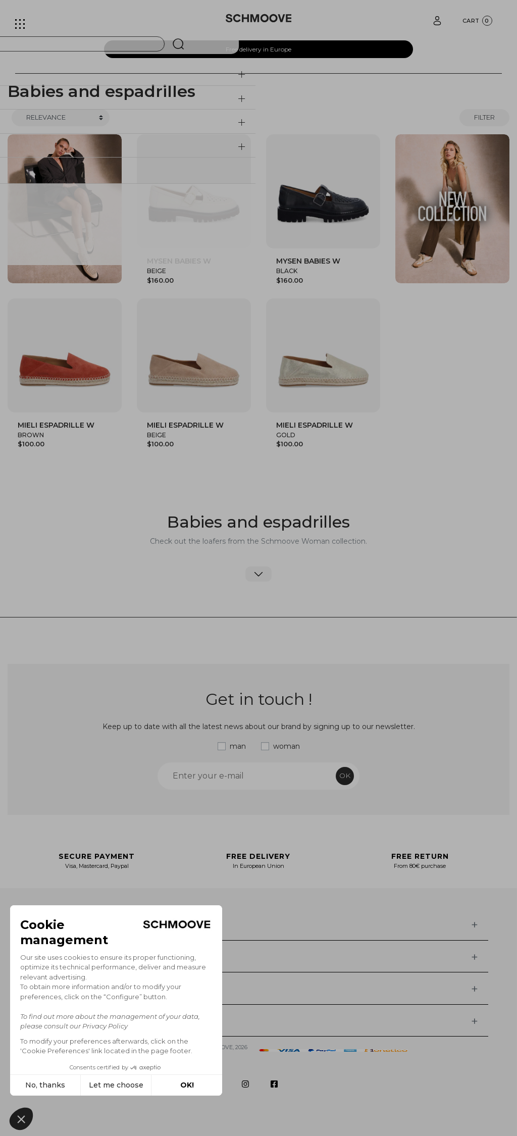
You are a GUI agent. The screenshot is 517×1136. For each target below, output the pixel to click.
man (238, 746)
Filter (484, 117)
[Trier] (61, 117)
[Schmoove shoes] (259, 18)
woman (286, 746)
